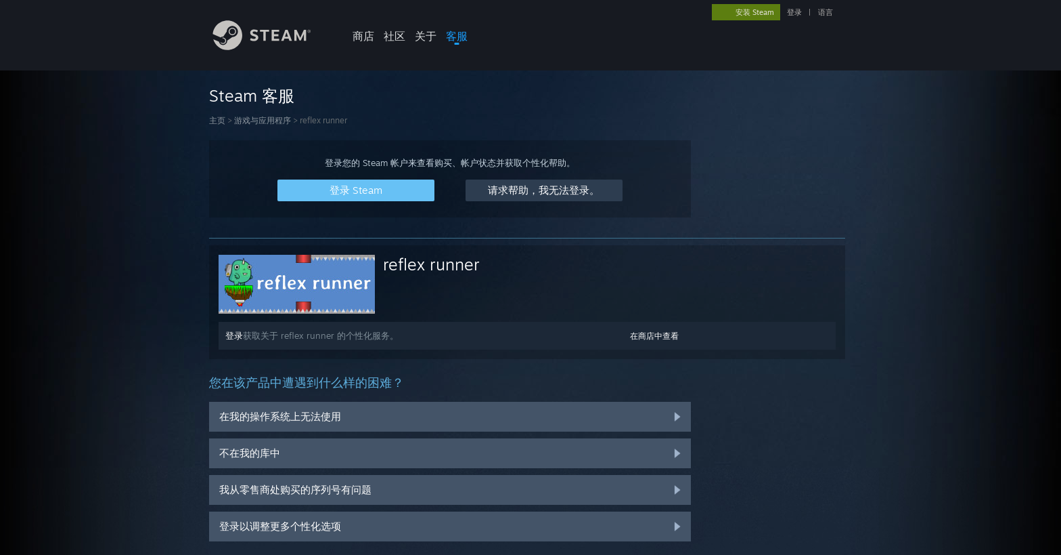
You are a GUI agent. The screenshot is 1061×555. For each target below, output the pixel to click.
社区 (394, 35)
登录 (794, 12)
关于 (425, 35)
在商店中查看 (654, 336)
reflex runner (431, 264)
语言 (825, 12)
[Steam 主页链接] (272, 46)
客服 (457, 35)
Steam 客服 (251, 95)
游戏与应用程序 (262, 120)
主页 (217, 120)
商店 (363, 35)
